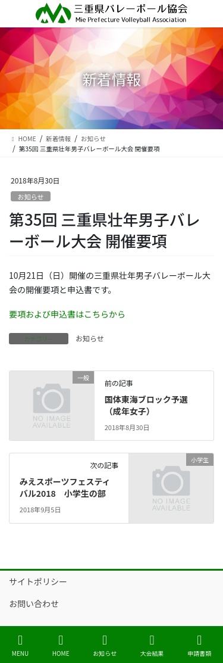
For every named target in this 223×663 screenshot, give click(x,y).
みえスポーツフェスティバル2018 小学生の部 (65, 487)
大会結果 (152, 645)
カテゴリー (39, 338)
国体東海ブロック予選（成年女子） (146, 405)
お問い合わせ (34, 603)
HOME (61, 645)
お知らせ (30, 196)
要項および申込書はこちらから (67, 314)
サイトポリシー (38, 581)
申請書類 (199, 645)
